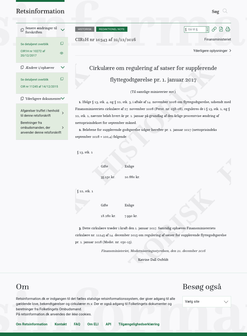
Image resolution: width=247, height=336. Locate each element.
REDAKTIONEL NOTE (112, 29)
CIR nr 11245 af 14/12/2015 (39, 86)
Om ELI (93, 324)
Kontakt (61, 324)
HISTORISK (85, 29)
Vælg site (192, 301)
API (108, 324)
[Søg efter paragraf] (196, 29)
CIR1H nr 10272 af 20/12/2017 (33, 53)
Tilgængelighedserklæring (138, 324)
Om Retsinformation (31, 324)
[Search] (207, 29)
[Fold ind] (62, 30)
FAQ (77, 324)
